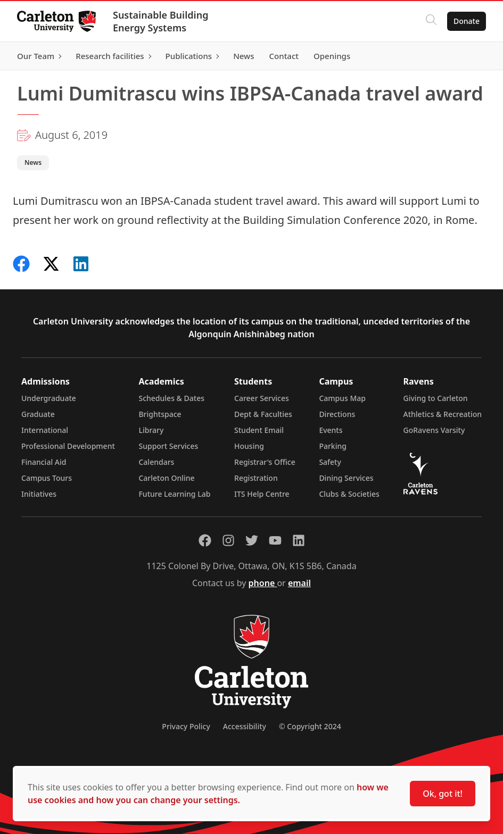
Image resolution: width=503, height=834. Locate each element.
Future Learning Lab (174, 494)
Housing (249, 446)
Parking (333, 446)
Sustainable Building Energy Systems (160, 21)
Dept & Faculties (263, 414)
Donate (466, 21)
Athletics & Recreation (442, 414)
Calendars (156, 462)
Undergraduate (48, 398)
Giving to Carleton (435, 398)
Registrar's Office (264, 462)
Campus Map (342, 398)
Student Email (259, 430)
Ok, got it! (443, 793)
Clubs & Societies (349, 494)
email (299, 583)
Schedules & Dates (171, 398)
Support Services (168, 446)
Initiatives (38, 494)
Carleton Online (166, 478)
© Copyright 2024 (310, 726)
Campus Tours (46, 478)
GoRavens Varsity (434, 430)
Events (330, 430)
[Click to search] (431, 21)
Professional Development (68, 446)
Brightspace (159, 414)
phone (263, 583)
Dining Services (346, 478)
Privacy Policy (186, 726)
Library (150, 430)
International (44, 430)
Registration (256, 478)
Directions (337, 414)
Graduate (38, 414)
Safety (330, 462)
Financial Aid (43, 462)
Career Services (261, 398)
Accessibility (244, 726)
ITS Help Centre (262, 494)
